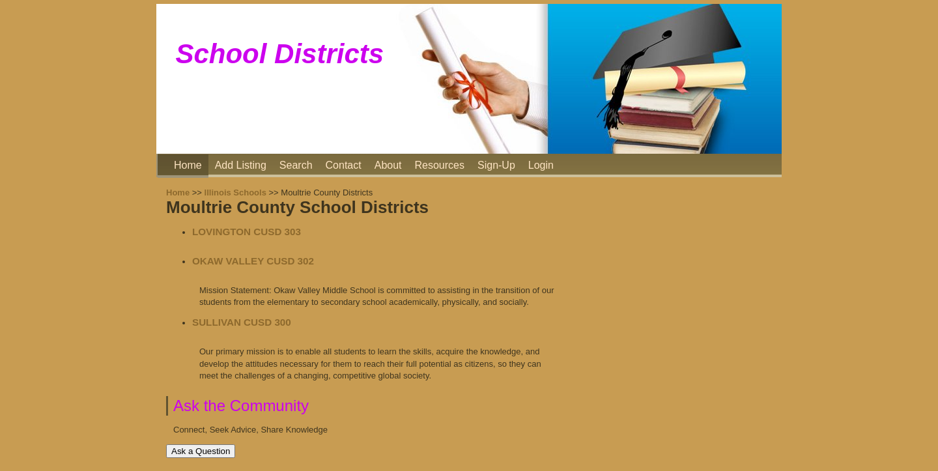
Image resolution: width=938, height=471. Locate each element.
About (388, 165)
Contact (344, 165)
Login (541, 165)
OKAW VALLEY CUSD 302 (253, 260)
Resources (439, 165)
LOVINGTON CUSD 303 (246, 231)
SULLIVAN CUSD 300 (241, 322)
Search (296, 165)
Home (188, 165)
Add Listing (240, 165)
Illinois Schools (235, 192)
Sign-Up (496, 165)
